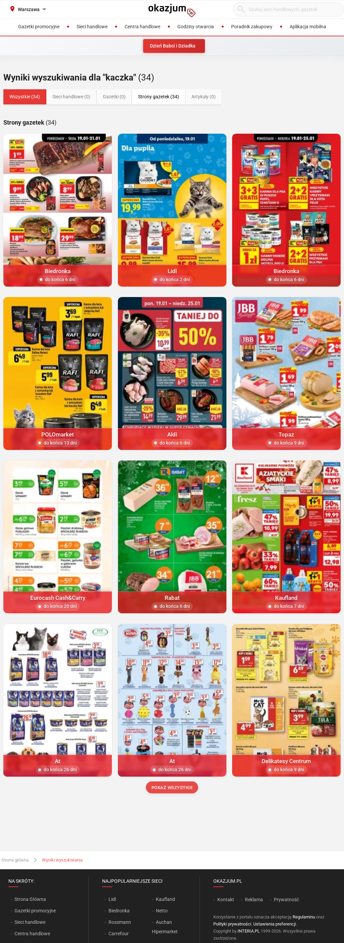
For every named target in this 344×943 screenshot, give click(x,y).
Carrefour (119, 933)
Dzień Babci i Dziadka (173, 45)
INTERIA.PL (249, 931)
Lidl (112, 899)
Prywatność (286, 899)
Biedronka (119, 910)
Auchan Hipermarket (165, 926)
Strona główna (15, 860)
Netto (162, 910)
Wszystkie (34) (24, 96)
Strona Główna (30, 899)
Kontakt (225, 899)
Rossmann (120, 922)
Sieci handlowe (29, 922)
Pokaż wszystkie (172, 787)
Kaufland (165, 899)
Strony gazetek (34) (158, 96)
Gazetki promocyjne (35, 910)
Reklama (254, 899)
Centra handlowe (32, 933)
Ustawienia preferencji (274, 923)
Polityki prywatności (232, 923)
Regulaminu (304, 916)
